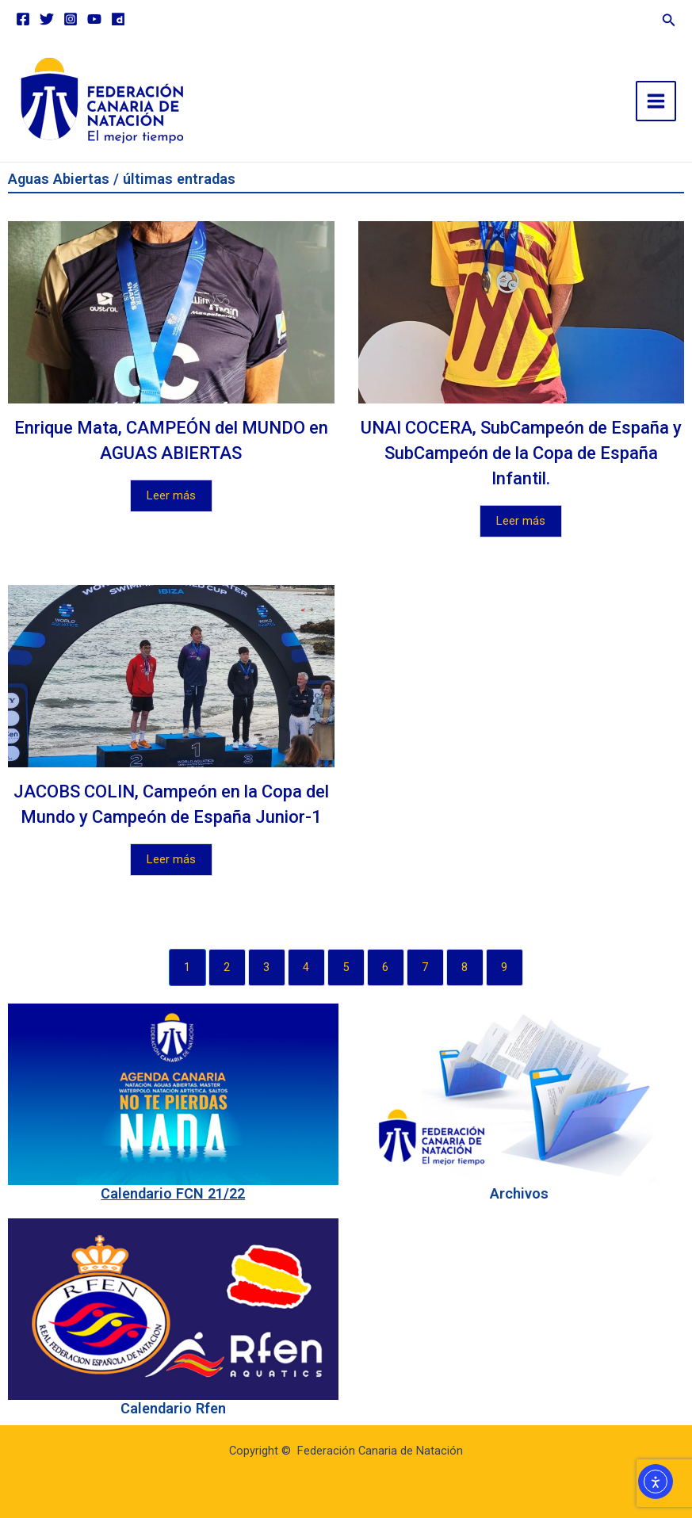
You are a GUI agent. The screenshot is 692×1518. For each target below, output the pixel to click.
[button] (669, 18)
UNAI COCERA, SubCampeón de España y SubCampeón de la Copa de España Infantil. (521, 453)
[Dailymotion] (118, 19)
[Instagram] (70, 19)
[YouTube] (94, 19)
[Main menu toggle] (656, 101)
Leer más (171, 495)
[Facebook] (23, 19)
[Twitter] (47, 19)
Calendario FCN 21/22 (173, 1193)
